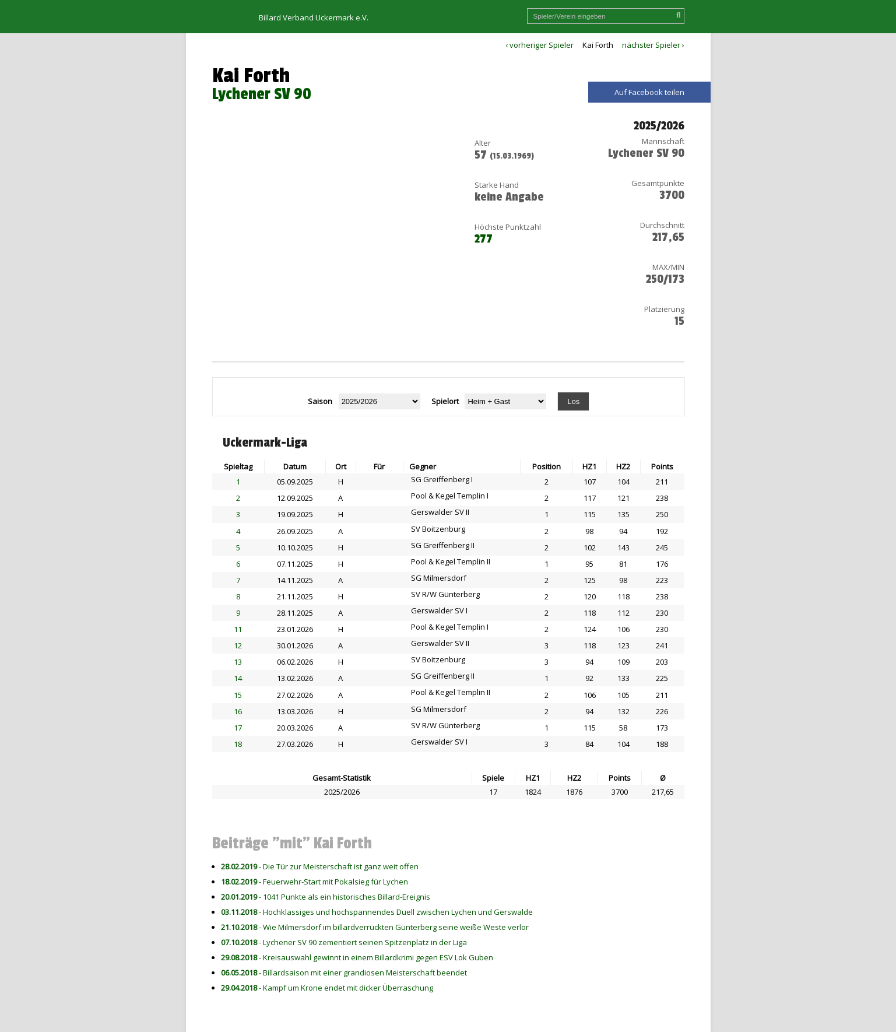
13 (238, 662)
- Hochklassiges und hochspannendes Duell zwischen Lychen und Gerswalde (377, 912)
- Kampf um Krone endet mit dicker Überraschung (327, 987)
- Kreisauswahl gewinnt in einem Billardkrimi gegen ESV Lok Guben (357, 957)
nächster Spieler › (653, 45)
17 (238, 727)
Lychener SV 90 (261, 94)
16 (238, 711)
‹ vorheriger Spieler (539, 45)
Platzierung (664, 309)
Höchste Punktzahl (508, 227)
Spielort (445, 401)
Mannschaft (663, 141)
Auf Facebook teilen (649, 92)
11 (238, 629)
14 (238, 678)
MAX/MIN (668, 267)
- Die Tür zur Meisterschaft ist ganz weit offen (320, 866)
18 (238, 744)
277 (484, 239)
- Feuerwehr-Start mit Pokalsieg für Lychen (314, 881)
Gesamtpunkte (657, 183)
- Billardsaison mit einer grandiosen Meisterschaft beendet (344, 972)
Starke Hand (497, 185)
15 (238, 695)
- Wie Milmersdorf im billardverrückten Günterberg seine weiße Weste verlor (375, 927)
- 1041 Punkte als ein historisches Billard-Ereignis (325, 896)
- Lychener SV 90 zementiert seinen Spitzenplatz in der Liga (344, 942)
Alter (483, 143)
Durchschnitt (662, 225)
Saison (320, 401)
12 (238, 645)
